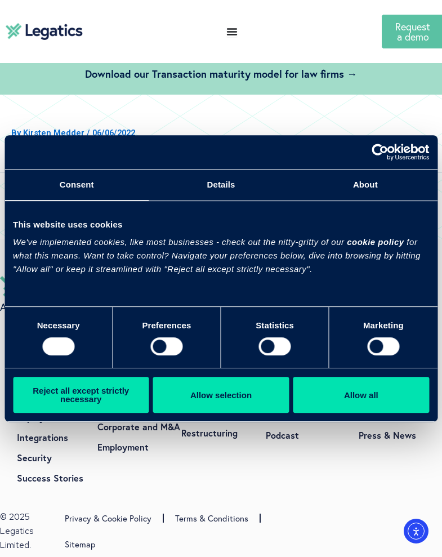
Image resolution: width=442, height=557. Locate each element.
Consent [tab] (77, 184)
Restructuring (209, 433)
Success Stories (50, 478)
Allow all (361, 395)
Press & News (387, 435)
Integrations (42, 437)
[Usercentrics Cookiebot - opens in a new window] (380, 152)
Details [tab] (221, 184)
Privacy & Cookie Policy (108, 518)
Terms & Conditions (211, 518)
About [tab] (365, 184)
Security (34, 458)
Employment (123, 447)
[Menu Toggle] (232, 31)
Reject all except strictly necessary (81, 395)
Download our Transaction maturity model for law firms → (221, 74)
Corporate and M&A (138, 427)
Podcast (282, 435)
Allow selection (221, 395)
